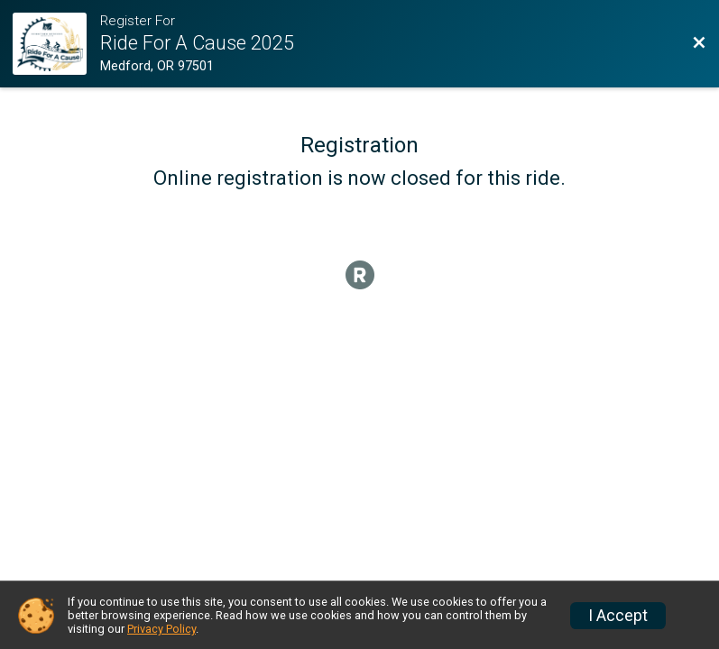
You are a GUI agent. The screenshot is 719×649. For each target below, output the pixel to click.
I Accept (618, 616)
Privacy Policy (161, 628)
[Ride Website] (56, 44)
